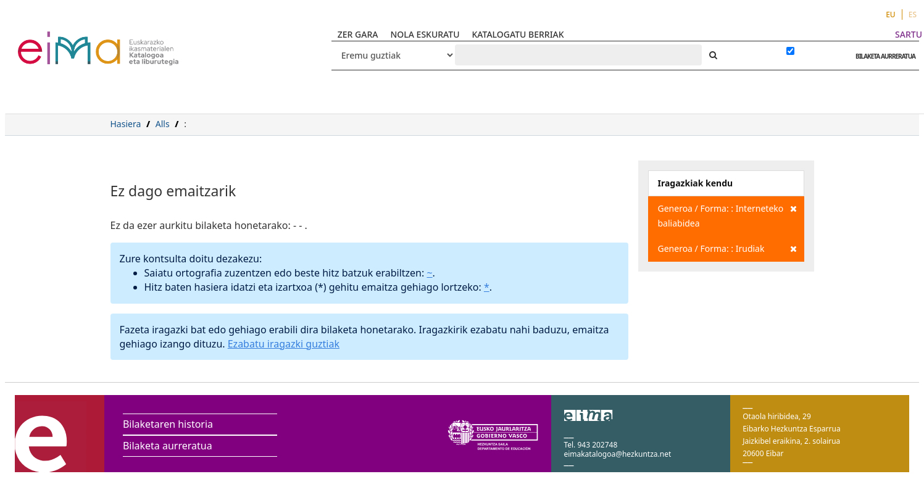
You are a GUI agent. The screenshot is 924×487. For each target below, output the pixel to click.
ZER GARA (358, 34)
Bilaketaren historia (168, 424)
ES (913, 14)
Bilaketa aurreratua (167, 445)
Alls (163, 124)
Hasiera (125, 124)
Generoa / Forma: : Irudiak (727, 248)
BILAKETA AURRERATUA (882, 56)
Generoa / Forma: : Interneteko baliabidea (727, 215)
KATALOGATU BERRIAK (518, 34)
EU (891, 14)
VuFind (50, 40)
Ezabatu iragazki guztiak (283, 344)
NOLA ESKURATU (424, 34)
